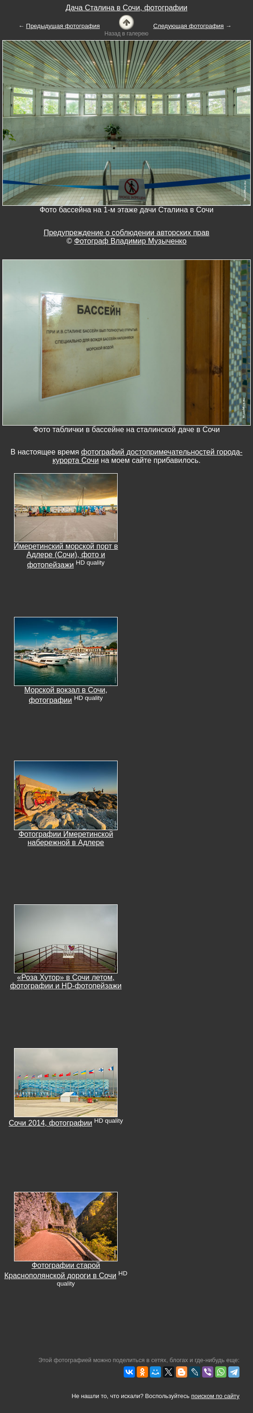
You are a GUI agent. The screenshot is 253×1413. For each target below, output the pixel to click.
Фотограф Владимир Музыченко (130, 241)
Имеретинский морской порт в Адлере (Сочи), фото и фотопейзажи (66, 555)
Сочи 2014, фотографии (50, 1123)
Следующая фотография (188, 25)
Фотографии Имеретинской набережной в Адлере (66, 838)
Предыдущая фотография (63, 25)
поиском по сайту (215, 1395)
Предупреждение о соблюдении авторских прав (126, 233)
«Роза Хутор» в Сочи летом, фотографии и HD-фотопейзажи (66, 981)
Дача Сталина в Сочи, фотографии (127, 8)
